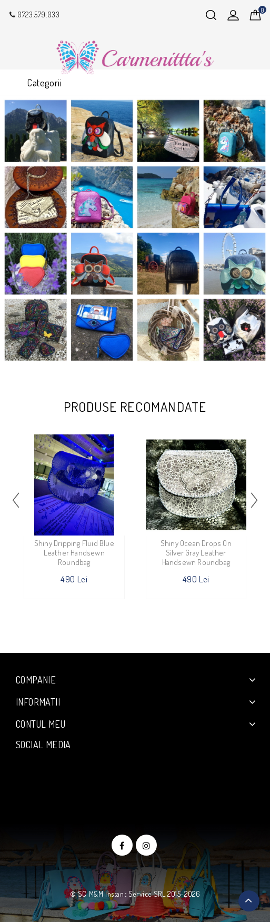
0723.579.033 (33, 14)
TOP (248, 900)
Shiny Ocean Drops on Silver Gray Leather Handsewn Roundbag (196, 552)
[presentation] (16, 500)
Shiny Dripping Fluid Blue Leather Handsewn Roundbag (74, 552)
